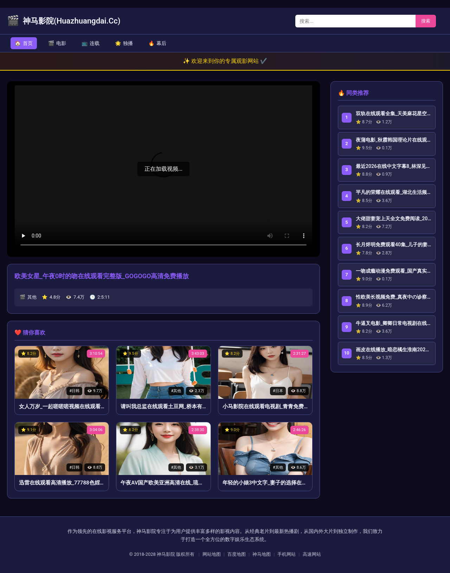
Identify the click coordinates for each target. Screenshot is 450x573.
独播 (124, 43)
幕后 (157, 43)
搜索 (425, 21)
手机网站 (286, 554)
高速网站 (312, 554)
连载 (90, 43)
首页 (24, 43)
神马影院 (166, 554)
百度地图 (236, 554)
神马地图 (261, 554)
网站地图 (211, 554)
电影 (57, 43)
